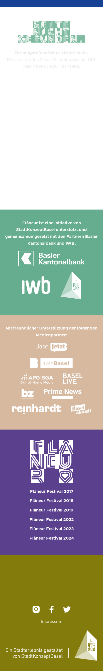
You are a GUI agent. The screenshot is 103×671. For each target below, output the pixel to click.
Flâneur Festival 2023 (51, 529)
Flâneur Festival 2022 (51, 520)
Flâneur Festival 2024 (51, 538)
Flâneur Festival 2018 (51, 501)
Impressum (51, 622)
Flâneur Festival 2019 (51, 510)
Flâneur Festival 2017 (51, 492)
